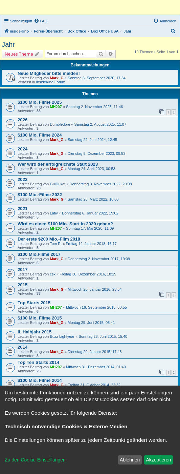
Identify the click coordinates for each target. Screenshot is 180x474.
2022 (22, 179)
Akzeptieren (158, 459)
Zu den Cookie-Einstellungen (35, 459)
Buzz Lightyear (62, 336)
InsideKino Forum (50, 82)
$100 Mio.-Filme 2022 (40, 194)
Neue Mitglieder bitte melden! (49, 73)
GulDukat (57, 184)
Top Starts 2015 (34, 302)
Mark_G (56, 78)
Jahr (8, 44)
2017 (22, 269)
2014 (22, 347)
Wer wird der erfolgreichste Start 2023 (58, 164)
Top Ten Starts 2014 (38, 362)
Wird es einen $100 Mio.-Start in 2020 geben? (65, 223)
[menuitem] (40, 21)
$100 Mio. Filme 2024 (40, 135)
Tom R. (56, 244)
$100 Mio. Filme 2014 (40, 380)
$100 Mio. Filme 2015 (40, 318)
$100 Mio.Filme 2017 (39, 254)
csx (52, 274)
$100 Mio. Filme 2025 (40, 102)
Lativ (54, 213)
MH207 (56, 107)
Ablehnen (130, 459)
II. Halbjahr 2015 (34, 331)
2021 (22, 208)
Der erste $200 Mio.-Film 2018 (49, 239)
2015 (22, 284)
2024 (22, 148)
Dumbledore (60, 124)
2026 (22, 119)
